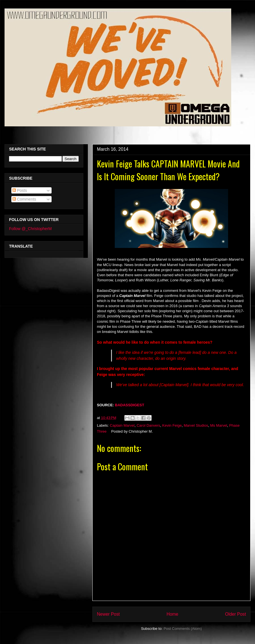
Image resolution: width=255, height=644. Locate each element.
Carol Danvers (148, 425)
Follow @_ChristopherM (30, 228)
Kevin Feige (172, 425)
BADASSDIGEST (130, 405)
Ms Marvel (218, 425)
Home (172, 614)
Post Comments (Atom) (182, 628)
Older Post (235, 614)
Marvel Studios (196, 425)
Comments (24, 199)
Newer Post (108, 614)
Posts (19, 190)
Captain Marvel (122, 425)
